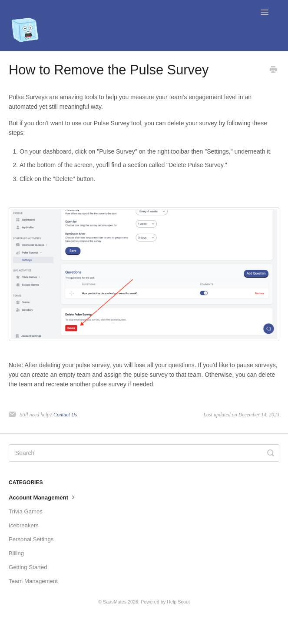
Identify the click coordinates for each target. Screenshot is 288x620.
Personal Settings (31, 539)
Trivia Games (26, 511)
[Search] (144, 453)
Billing (16, 553)
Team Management (33, 581)
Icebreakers (24, 525)
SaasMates (114, 601)
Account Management (43, 497)
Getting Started (28, 567)
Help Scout (178, 601)
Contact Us (65, 415)
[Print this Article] (273, 70)
